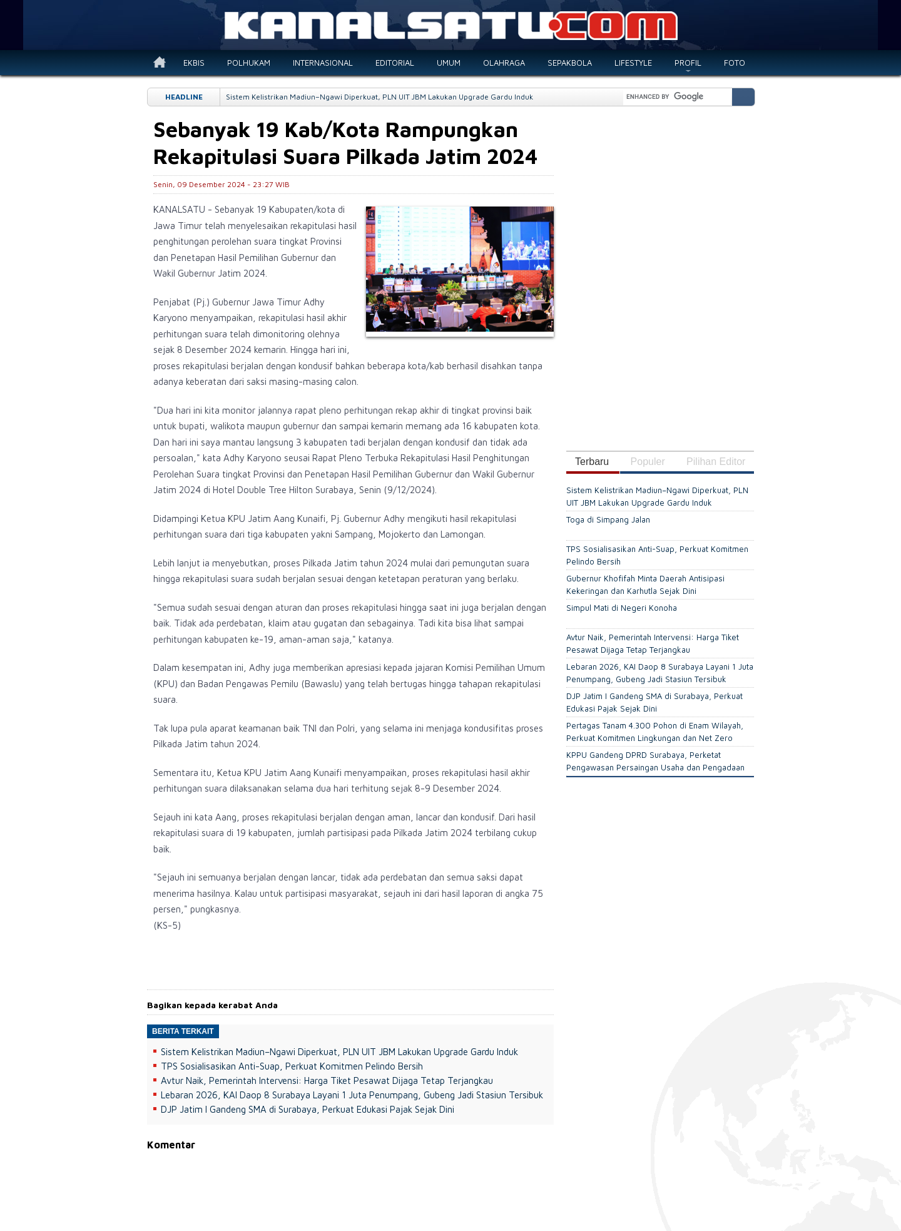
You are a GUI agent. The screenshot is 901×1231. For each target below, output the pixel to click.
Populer (648, 461)
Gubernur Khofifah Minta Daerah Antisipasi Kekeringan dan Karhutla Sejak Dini (645, 584)
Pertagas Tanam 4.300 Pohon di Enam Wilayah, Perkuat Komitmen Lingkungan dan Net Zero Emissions (654, 738)
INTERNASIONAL (323, 63)
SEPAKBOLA (569, 63)
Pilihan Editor (715, 461)
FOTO (734, 63)
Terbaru (592, 461)
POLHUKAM (248, 63)
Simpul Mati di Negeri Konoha (621, 608)
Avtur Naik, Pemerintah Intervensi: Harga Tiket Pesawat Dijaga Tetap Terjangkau (327, 1080)
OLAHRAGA (504, 63)
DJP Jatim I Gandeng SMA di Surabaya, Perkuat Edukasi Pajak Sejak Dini (307, 1109)
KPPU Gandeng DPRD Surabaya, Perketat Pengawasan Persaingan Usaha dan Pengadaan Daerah (655, 767)
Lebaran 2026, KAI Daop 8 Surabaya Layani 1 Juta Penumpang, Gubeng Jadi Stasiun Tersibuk (352, 1095)
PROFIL (687, 63)
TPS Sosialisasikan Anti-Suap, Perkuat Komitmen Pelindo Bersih (292, 1066)
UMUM (449, 63)
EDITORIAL (394, 63)
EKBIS (194, 63)
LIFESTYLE (633, 63)
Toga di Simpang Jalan (608, 519)
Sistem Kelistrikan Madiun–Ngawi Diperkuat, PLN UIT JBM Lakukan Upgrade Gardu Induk (379, 96)
